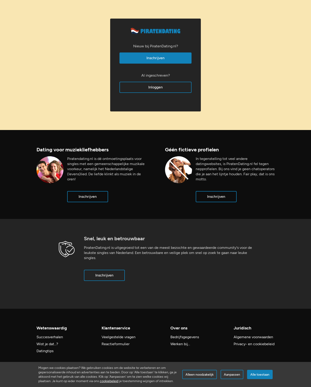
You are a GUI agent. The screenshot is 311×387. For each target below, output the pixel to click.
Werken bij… (180, 344)
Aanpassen (232, 375)
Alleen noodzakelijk (199, 375)
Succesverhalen (49, 337)
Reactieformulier (115, 344)
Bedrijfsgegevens (184, 337)
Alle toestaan (259, 375)
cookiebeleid (109, 381)
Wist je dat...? (47, 344)
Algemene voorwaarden (253, 337)
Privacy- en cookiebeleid (254, 344)
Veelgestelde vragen (119, 337)
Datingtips (44, 351)
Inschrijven (155, 58)
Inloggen (155, 87)
